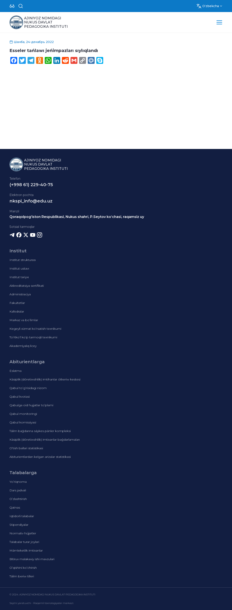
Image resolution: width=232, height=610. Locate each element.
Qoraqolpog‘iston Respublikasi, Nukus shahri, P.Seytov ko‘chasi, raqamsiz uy (76, 217)
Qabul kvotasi (19, 396)
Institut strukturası (22, 260)
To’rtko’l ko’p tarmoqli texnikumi (33, 337)
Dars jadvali (17, 490)
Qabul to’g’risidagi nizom (28, 388)
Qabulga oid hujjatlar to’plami (31, 405)
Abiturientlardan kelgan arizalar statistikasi (40, 457)
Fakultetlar (17, 303)
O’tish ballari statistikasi (26, 448)
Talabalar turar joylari (24, 542)
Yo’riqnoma (18, 482)
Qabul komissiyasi (22, 422)
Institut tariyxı (19, 277)
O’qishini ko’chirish (23, 568)
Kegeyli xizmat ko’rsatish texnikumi (35, 329)
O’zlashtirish (18, 499)
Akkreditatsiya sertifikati (26, 286)
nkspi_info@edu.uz (30, 201)
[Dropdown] (12, 6)
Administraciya (20, 294)
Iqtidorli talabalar (21, 516)
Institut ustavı (19, 268)
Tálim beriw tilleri (21, 576)
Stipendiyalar (18, 525)
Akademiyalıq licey (23, 346)
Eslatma (15, 371)
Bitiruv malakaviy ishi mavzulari (31, 559)
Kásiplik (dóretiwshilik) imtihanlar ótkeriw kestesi (44, 379)
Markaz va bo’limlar (23, 320)
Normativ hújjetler (22, 533)
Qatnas (14, 507)
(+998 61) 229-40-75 (31, 184)
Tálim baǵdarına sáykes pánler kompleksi (40, 431)
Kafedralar (16, 311)
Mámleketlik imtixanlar (26, 550)
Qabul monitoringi (23, 414)
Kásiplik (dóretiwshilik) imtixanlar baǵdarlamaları (44, 439)
